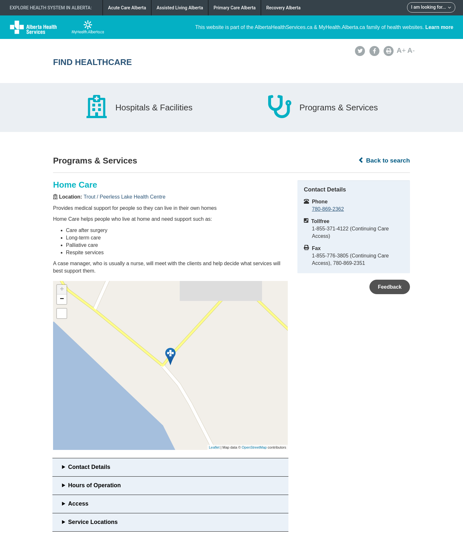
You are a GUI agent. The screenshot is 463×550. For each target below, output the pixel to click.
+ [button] (62, 289)
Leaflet (214, 447)
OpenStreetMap (254, 447)
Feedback (390, 287)
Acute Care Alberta (127, 7)
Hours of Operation (94, 485)
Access (78, 503)
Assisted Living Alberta (180, 7)
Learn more (439, 27)
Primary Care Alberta (234, 7)
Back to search (384, 160)
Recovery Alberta (283, 7)
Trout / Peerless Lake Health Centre (125, 197)
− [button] (62, 299)
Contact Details (89, 467)
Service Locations (93, 522)
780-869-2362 (328, 209)
